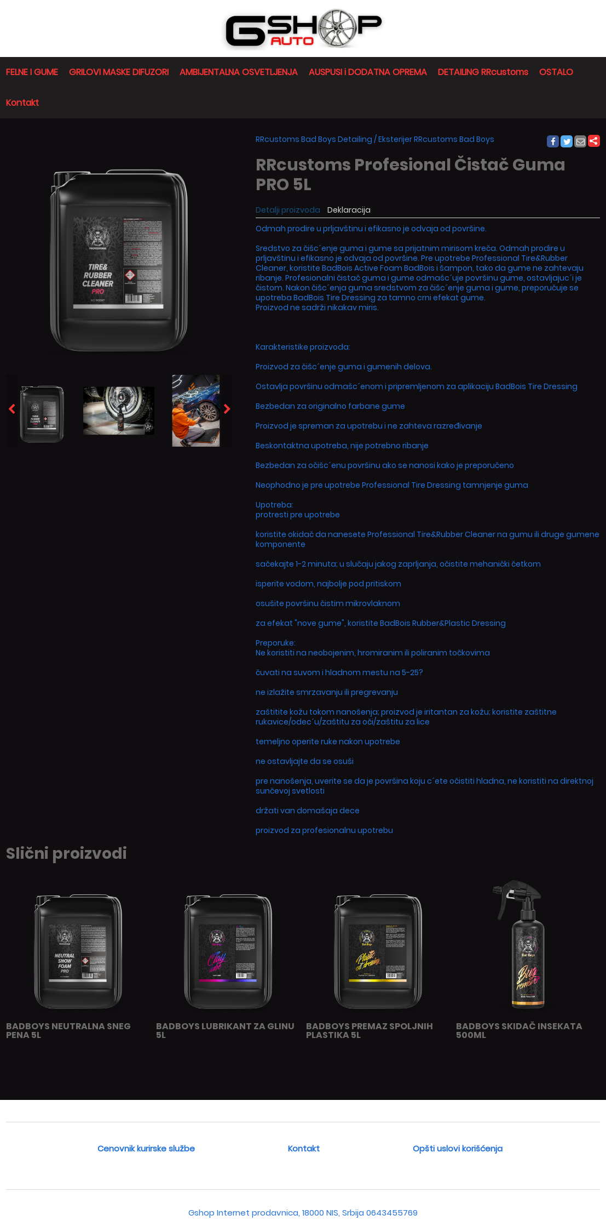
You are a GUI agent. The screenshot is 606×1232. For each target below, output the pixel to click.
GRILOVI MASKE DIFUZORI (119, 72)
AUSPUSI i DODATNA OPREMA (368, 72)
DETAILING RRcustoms (483, 72)
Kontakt (22, 102)
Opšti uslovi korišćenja (458, 1148)
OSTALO (556, 72)
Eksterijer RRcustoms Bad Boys (436, 139)
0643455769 (392, 1212)
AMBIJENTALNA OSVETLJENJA (239, 72)
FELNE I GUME (32, 72)
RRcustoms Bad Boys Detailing (314, 139)
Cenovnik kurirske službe (146, 1148)
